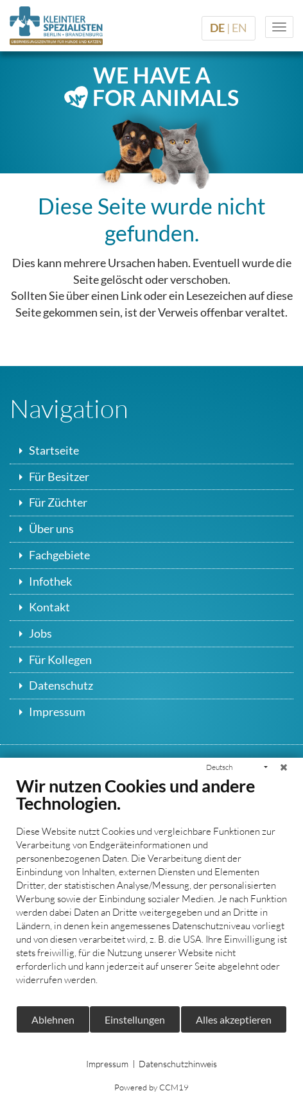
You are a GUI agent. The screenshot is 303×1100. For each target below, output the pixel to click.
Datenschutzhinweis (178, 1063)
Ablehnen (52, 1019)
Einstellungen (135, 1019)
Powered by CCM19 (151, 1087)
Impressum (107, 1063)
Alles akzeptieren (234, 1019)
